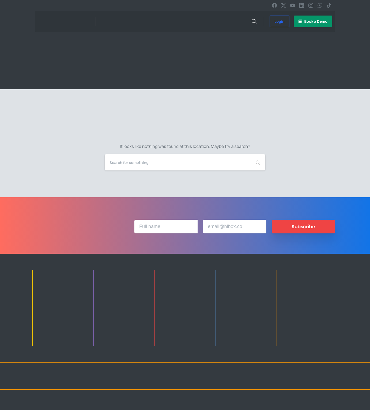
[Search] (178, 162)
